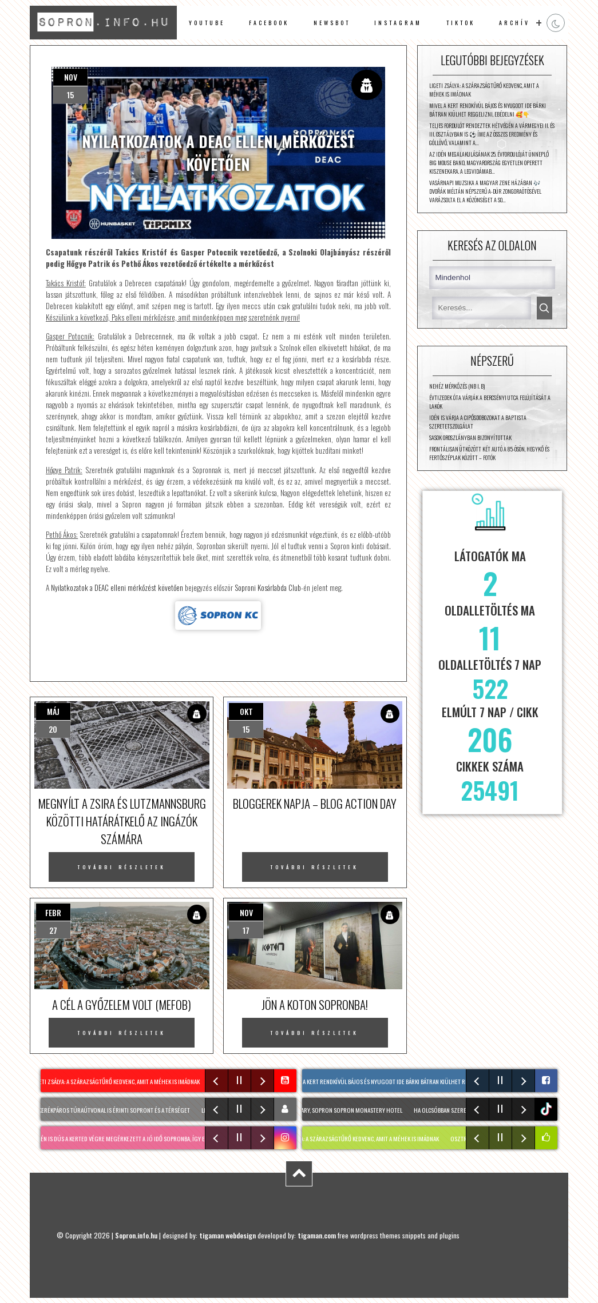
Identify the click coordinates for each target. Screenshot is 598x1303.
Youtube (207, 22)
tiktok (547, 1109)
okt (246, 711)
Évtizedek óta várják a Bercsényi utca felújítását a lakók (490, 401)
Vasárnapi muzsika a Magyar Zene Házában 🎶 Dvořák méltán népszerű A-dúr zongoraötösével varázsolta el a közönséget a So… (485, 191)
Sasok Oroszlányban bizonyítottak (470, 437)
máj (53, 711)
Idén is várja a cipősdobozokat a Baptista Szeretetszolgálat (477, 421)
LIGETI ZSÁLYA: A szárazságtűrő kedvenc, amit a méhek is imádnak (484, 89)
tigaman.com (317, 1235)
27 (53, 930)
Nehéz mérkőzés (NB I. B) (457, 386)
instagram (398, 22)
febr (53, 912)
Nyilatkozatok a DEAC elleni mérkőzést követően (117, 587)
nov (70, 77)
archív (514, 22)
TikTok (460, 22)
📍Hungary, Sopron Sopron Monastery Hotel (344, 1109)
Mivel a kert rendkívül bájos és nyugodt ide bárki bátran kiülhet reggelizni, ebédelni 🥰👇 (487, 109)
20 (53, 729)
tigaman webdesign (227, 1235)
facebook (269, 22)
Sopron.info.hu (136, 1235)
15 (70, 95)
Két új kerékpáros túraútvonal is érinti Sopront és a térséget (109, 1109)
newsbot (332, 22)
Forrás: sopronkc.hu (218, 615)
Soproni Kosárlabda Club (268, 587)
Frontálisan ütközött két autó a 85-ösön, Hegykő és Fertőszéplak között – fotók (489, 453)
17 (246, 930)
